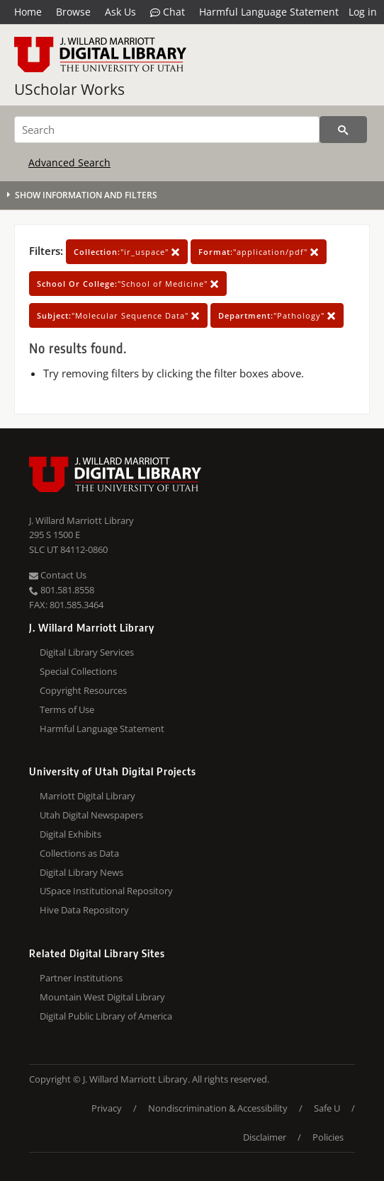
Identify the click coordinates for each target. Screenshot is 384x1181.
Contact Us (57, 575)
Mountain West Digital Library (102, 997)
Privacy (106, 1108)
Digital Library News (81, 872)
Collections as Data (79, 853)
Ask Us (120, 11)
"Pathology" (277, 315)
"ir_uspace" (127, 251)
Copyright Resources (83, 690)
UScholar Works (69, 89)
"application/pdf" (258, 251)
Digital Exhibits (70, 834)
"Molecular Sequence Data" (118, 315)
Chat (167, 12)
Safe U (327, 1108)
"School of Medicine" (128, 283)
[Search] (167, 129)
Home (28, 11)
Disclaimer (264, 1137)
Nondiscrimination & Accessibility (218, 1108)
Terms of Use (67, 709)
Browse (73, 11)
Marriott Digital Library (87, 795)
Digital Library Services (87, 652)
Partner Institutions (81, 977)
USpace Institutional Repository (106, 890)
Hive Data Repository (84, 909)
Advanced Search (69, 162)
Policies (328, 1137)
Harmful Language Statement (269, 11)
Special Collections (78, 671)
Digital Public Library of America (106, 1016)
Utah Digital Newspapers (91, 815)
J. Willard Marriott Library (81, 520)
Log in (363, 11)
